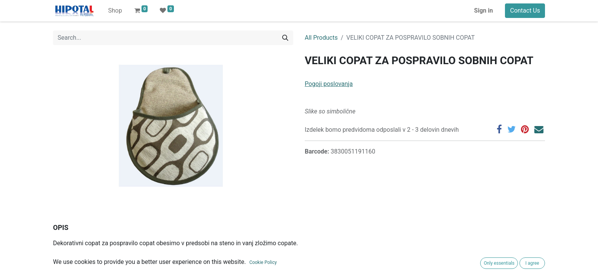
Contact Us (525, 10)
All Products (321, 37)
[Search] (285, 38)
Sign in (483, 10)
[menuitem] (115, 10)
